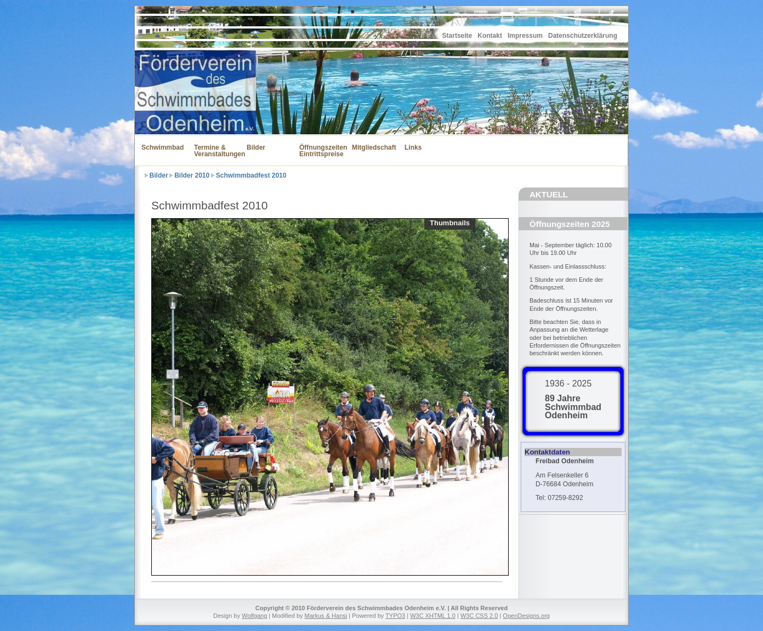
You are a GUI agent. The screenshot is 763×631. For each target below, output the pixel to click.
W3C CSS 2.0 (479, 615)
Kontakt (489, 35)
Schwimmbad (161, 147)
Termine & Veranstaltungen (214, 151)
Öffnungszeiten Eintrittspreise (319, 151)
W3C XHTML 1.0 (432, 615)
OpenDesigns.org (526, 615)
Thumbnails (450, 223)
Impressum (525, 35)
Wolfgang (254, 615)
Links (413, 147)
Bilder (256, 147)
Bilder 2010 (191, 175)
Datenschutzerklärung (582, 35)
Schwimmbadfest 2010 (251, 175)
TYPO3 (395, 615)
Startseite (457, 35)
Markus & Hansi (326, 615)
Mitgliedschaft (371, 147)
